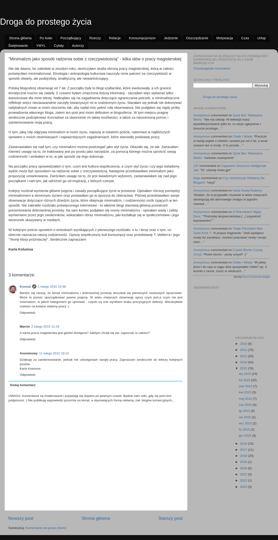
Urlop (261, 38)
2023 (244, 487)
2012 (244, 350)
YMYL (41, 45)
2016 (244, 443)
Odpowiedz (28, 312)
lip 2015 (245, 411)
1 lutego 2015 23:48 (52, 286)
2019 (244, 462)
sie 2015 (245, 417)
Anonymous (201, 115)
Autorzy (78, 45)
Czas (245, 38)
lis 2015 (245, 429)
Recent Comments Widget (256, 277)
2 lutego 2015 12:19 (45, 326)
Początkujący (71, 38)
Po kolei (46, 38)
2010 (244, 343)
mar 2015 (246, 386)
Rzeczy (95, 38)
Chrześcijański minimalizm (211, 68)
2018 (244, 456)
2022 (244, 480)
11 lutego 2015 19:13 (54, 353)
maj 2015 (246, 398)
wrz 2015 (246, 423)
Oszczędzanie (197, 38)
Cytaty (59, 45)
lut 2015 (245, 380)
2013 (244, 356)
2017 (244, 449)
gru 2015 (245, 435)
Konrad (25, 286)
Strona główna (20, 38)
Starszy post (170, 518)
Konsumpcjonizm (142, 38)
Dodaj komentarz (23, 385)
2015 (244, 368)
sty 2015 (245, 374)
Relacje (115, 38)
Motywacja (224, 38)
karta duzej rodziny (247, 190)
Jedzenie (171, 38)
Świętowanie (18, 45)
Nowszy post (20, 518)
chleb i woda (242, 136)
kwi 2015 (245, 392)
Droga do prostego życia (45, 22)
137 (196, 166)
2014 (244, 362)
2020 (244, 468)
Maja (196, 178)
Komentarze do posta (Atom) (46, 528)
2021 (244, 474)
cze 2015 (246, 405)
